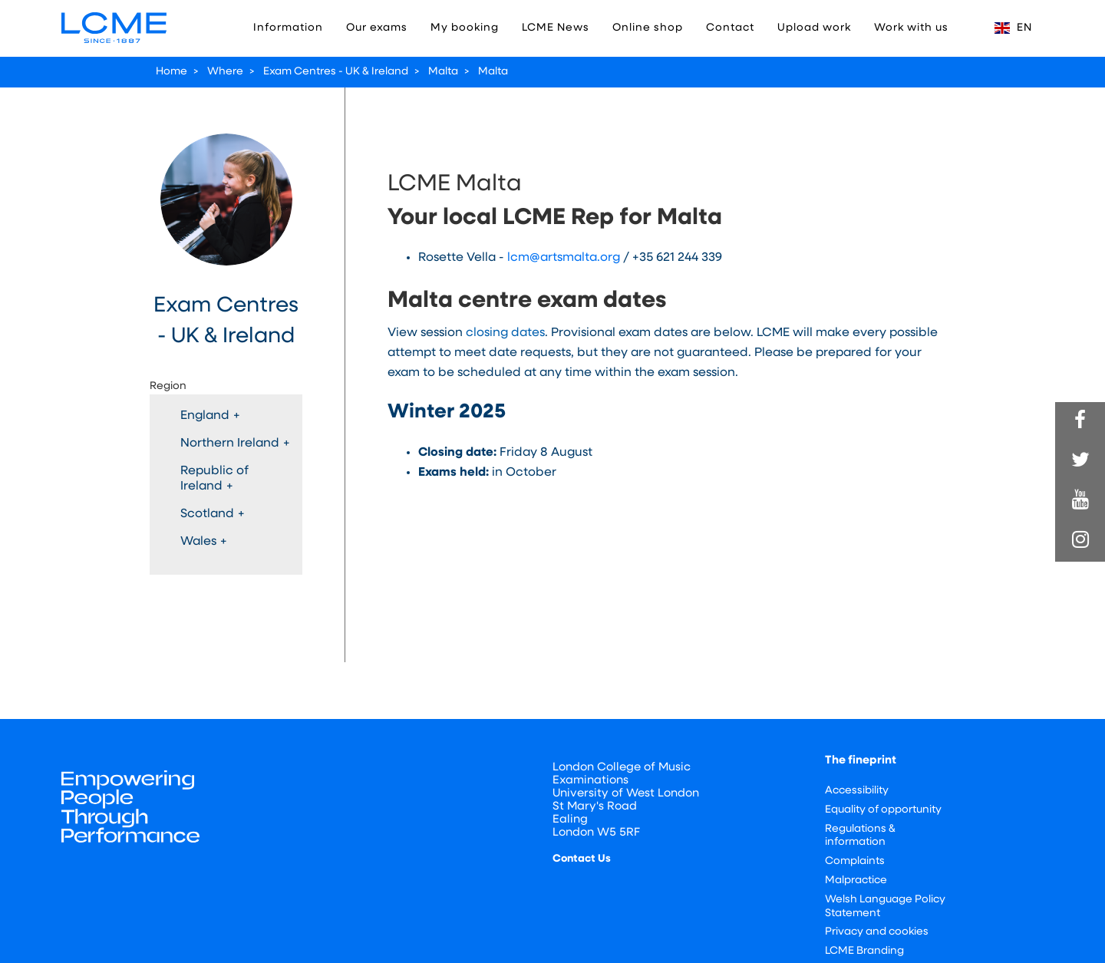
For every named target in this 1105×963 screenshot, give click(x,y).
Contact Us (581, 859)
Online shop (647, 28)
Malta (443, 72)
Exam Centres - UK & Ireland (335, 72)
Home (171, 72)
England (210, 416)
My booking (464, 28)
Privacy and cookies (877, 932)
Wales (203, 542)
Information (288, 28)
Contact (730, 28)
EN (1013, 28)
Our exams (376, 28)
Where (225, 72)
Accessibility (857, 790)
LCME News (555, 28)
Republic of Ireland (214, 479)
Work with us (911, 28)
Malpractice (856, 880)
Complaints (855, 861)
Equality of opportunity (883, 810)
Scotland (212, 514)
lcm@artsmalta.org (563, 258)
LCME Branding (864, 951)
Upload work (814, 28)
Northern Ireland (235, 443)
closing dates (505, 333)
